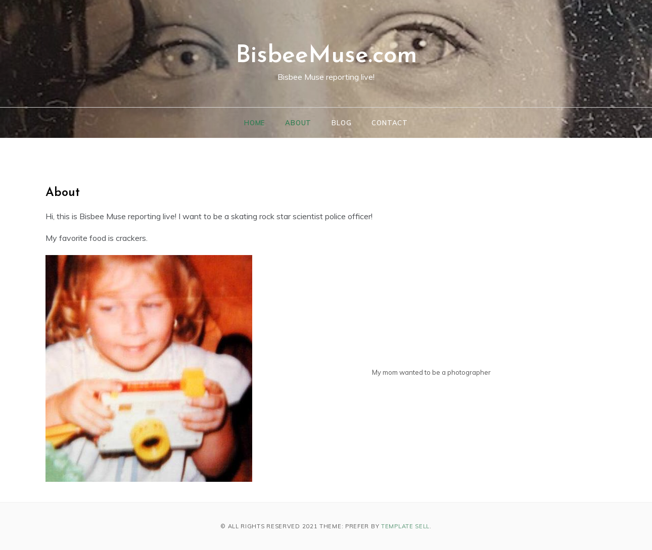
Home (254, 123)
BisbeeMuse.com (326, 56)
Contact (389, 123)
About (298, 123)
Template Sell (405, 526)
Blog (341, 123)
